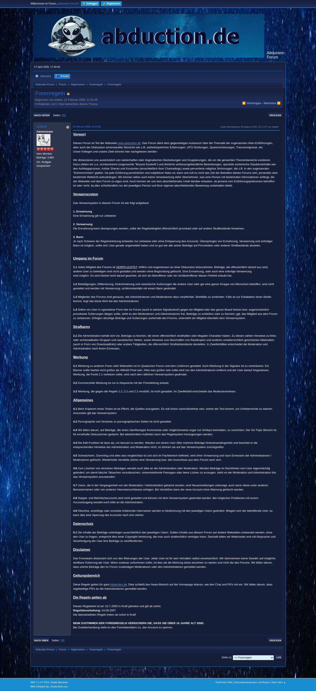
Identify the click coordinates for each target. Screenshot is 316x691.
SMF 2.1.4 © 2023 (39, 682)
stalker (42, 126)
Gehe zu (226, 657)
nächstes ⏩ (272, 103)
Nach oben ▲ (279, 682)
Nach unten (42, 115)
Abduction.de (118, 584)
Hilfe (229, 682)
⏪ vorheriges (251, 103)
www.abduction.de (129, 143)
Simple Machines (59, 682)
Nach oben (41, 640)
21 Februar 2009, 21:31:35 (87, 126)
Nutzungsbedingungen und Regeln (252, 682)
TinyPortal (220, 682)
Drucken (275, 115)
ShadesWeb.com (59, 686)
